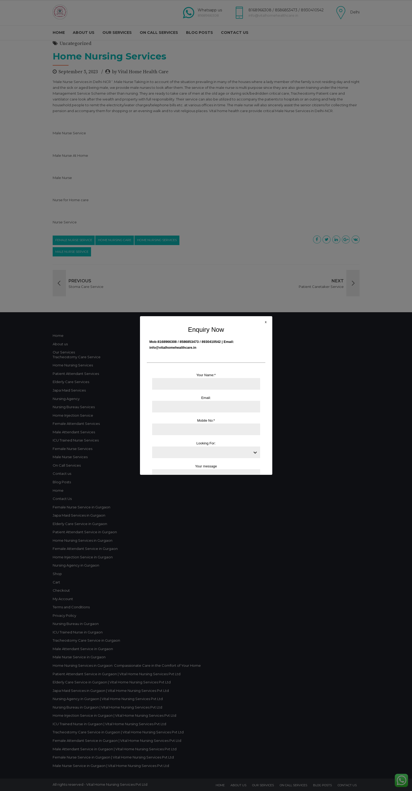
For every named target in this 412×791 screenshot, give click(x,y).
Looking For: (206, 449)
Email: (206, 404)
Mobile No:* (206, 427)
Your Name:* (206, 381)
